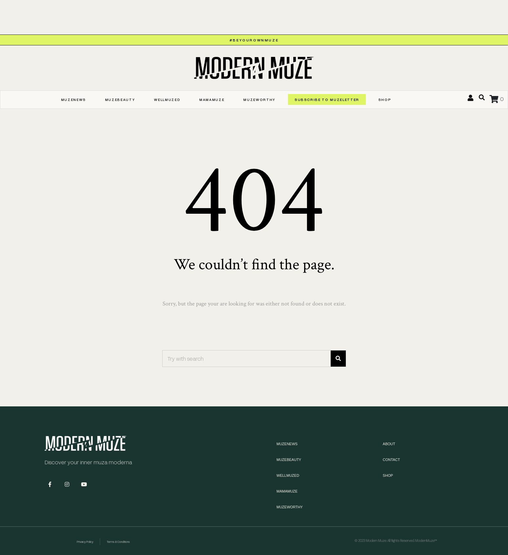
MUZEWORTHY (259, 99)
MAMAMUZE (211, 99)
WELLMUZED (167, 99)
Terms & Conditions (118, 541)
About (389, 444)
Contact (391, 460)
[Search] (338, 358)
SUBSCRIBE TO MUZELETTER (327, 99)
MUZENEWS (73, 99)
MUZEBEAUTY (120, 99)
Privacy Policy (85, 541)
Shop (384, 99)
